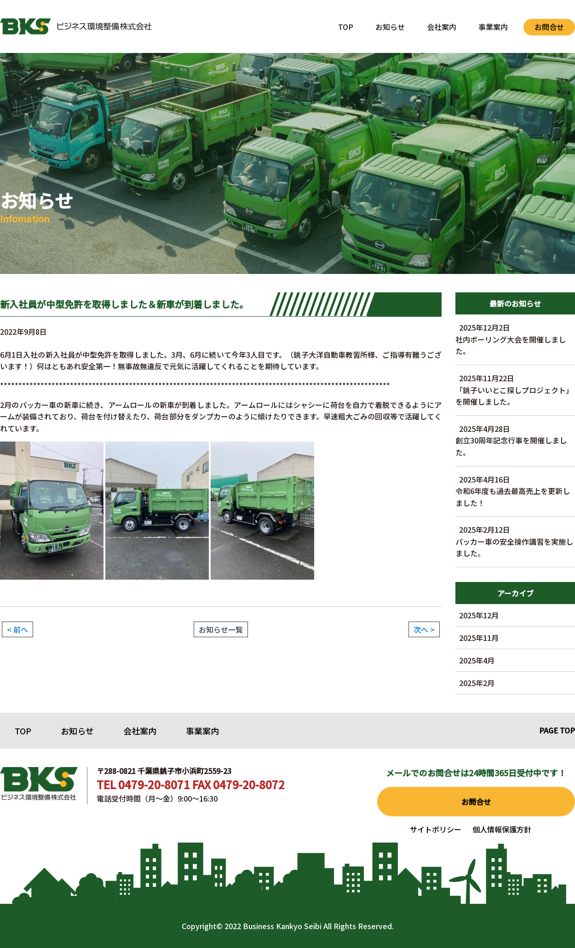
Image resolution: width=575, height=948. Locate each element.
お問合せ (549, 26)
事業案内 (493, 26)
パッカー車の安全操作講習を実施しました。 (515, 541)
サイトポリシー (435, 829)
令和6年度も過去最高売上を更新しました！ (515, 491)
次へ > (424, 629)
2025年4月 (476, 660)
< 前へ (17, 629)
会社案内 (441, 26)
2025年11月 (479, 637)
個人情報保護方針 (501, 829)
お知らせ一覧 (221, 629)
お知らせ (390, 26)
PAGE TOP (557, 730)
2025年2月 (476, 682)
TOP (345, 26)
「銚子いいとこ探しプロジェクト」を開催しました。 (515, 389)
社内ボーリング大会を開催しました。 (515, 339)
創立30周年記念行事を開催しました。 (515, 440)
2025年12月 (479, 615)
